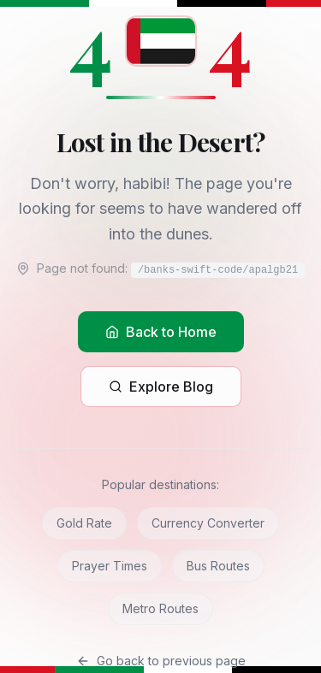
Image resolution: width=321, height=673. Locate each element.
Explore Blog (161, 386)
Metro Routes (160, 608)
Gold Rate (84, 523)
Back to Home (161, 331)
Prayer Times (109, 565)
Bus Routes (218, 565)
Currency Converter (208, 523)
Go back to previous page (161, 660)
